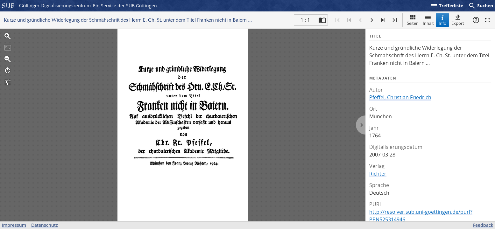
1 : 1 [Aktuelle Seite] (305, 20)
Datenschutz (44, 225)
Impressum (14, 225)
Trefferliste (446, 6)
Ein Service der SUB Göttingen (125, 6)
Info (442, 20)
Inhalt (428, 20)
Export (457, 20)
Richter (377, 173)
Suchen (480, 6)
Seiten (413, 20)
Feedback (483, 225)
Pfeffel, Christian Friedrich (400, 97)
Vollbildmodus (487, 20)
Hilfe (476, 20)
